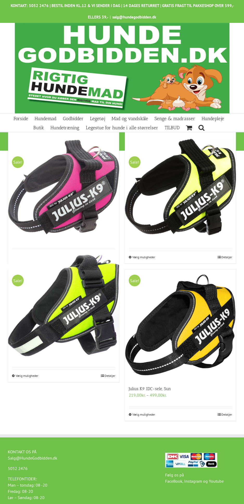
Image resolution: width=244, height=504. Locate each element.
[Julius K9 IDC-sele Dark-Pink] (63, 187)
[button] (201, 127)
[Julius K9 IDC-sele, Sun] (180, 324)
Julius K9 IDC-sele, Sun (150, 388)
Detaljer (226, 257)
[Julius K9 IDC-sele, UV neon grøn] (180, 187)
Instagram (193, 481)
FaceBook (173, 481)
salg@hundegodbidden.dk (134, 17)
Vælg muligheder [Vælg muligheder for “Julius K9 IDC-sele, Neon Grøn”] (27, 376)
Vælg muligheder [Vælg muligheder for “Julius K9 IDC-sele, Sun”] (143, 414)
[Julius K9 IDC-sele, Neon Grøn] (63, 305)
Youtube (216, 481)
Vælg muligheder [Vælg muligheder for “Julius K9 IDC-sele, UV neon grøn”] (143, 257)
